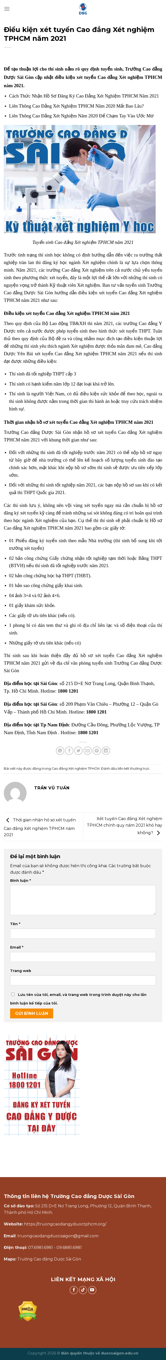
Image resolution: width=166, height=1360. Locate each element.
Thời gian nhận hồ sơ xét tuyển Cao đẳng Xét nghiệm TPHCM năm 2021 (40, 827)
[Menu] (7, 9)
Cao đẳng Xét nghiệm (83, 270)
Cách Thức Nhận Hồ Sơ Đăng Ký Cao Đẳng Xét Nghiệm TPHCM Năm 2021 (84, 96)
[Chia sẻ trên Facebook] (69, 751)
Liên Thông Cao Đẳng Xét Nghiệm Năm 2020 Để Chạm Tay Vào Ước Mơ (81, 115)
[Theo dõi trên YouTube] (92, 1290)
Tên (15, 924)
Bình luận (20, 880)
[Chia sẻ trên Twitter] (78, 751)
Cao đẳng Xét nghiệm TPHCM (75, 768)
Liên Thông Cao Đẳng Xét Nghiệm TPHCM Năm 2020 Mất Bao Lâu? (76, 106)
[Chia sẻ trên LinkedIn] (106, 751)
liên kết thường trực (134, 768)
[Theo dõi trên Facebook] (74, 1290)
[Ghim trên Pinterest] (97, 751)
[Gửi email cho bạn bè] (88, 751)
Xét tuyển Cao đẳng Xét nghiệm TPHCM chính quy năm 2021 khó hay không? (124, 825)
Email (16, 947)
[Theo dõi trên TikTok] (83, 1290)
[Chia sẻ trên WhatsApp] (60, 751)
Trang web (20, 970)
